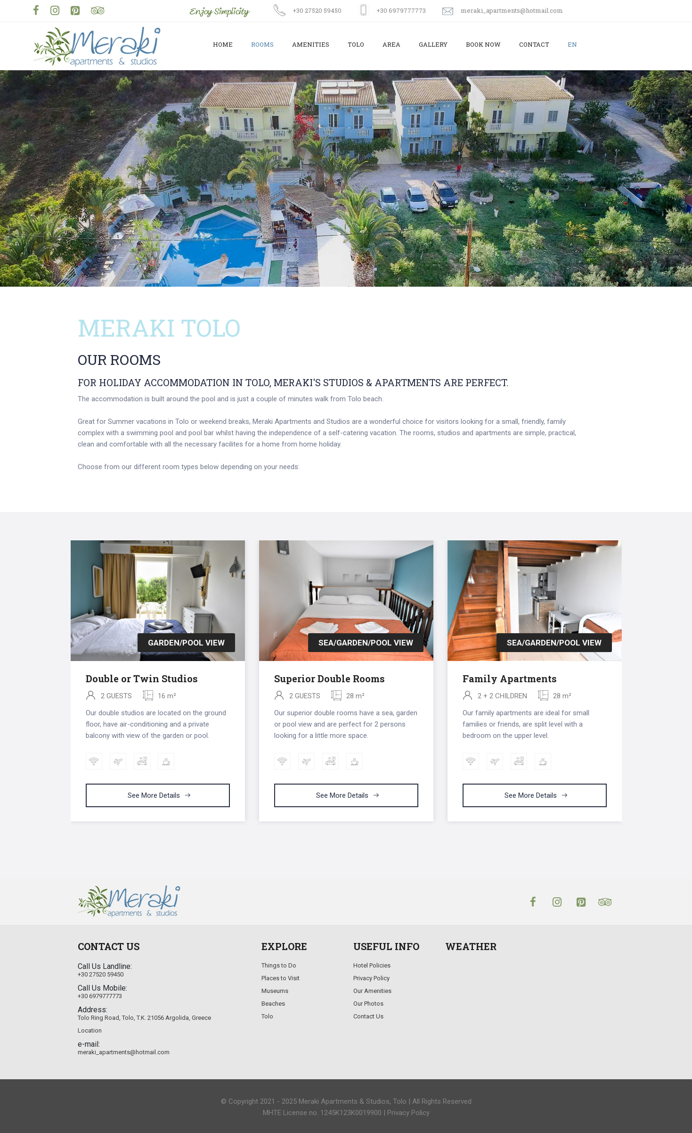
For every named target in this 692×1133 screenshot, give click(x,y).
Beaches (273, 1003)
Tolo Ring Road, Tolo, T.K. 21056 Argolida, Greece (144, 1017)
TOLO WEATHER (530, 997)
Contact (534, 44)
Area (391, 44)
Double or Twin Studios (142, 678)
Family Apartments (510, 678)
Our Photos (368, 1003)
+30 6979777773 (401, 10)
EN (572, 44)
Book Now (483, 44)
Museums (274, 990)
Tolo (356, 44)
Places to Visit (280, 978)
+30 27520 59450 (317, 10)
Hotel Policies (372, 965)
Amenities (310, 44)
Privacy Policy (371, 978)
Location (90, 1030)
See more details (159, 795)
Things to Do (278, 965)
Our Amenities (372, 990)
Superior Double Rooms (329, 678)
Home (223, 44)
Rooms (262, 44)
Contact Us (368, 1016)
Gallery (433, 44)
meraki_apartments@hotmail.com (512, 10)
